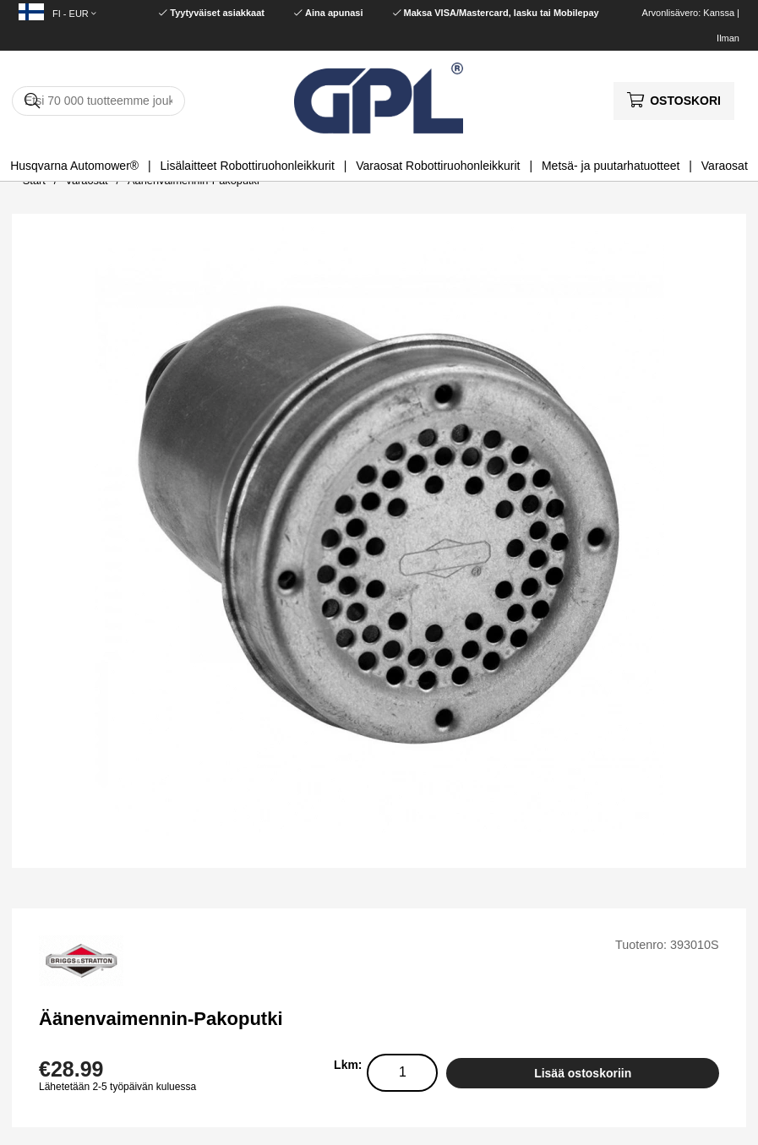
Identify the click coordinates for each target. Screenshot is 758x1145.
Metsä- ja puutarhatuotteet (610, 165)
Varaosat (724, 165)
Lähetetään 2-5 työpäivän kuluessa (117, 1087)
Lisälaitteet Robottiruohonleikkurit (248, 165)
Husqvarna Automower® (74, 165)
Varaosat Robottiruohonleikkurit (438, 165)
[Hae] (98, 101)
